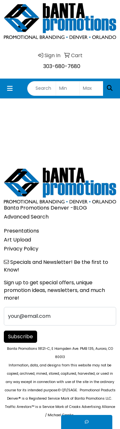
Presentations (21, 230)
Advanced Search (26, 216)
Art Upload (17, 239)
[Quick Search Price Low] (68, 88)
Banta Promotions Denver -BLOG (45, 207)
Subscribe (20, 336)
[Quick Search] (41, 88)
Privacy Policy (21, 248)
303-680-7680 (61, 66)
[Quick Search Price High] (91, 88)
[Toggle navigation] (10, 88)
